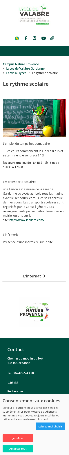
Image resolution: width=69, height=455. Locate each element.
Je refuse (17, 438)
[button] (61, 51)
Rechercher (15, 391)
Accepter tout (18, 448)
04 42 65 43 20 (24, 373)
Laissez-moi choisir (50, 426)
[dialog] (34, 424)
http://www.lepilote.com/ (26, 220)
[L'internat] (34, 276)
